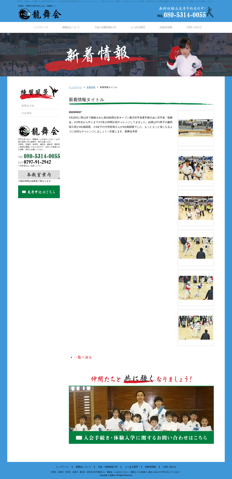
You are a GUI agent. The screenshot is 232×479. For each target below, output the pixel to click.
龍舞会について (83, 467)
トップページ (75, 87)
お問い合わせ (169, 467)
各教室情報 (150, 467)
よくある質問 (131, 467)
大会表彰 (27, 113)
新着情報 (91, 87)
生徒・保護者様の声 (108, 467)
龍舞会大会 (28, 105)
